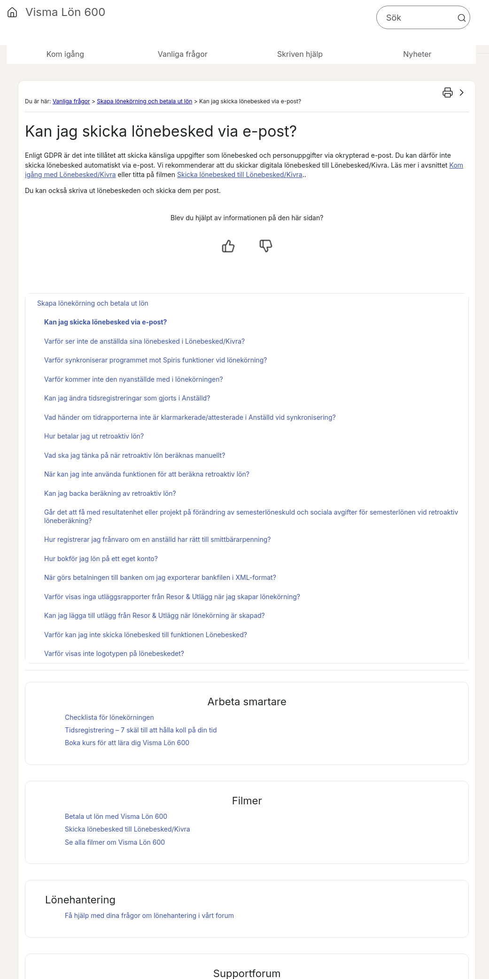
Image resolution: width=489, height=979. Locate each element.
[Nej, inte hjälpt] (266, 246)
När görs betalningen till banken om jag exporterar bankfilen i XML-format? (160, 577)
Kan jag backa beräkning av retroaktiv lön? (110, 493)
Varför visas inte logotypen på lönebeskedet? (114, 653)
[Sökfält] (423, 17)
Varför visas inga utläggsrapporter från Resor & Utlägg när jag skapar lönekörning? (172, 597)
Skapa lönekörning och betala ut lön (144, 101)
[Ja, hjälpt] (228, 246)
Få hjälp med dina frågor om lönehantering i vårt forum (149, 915)
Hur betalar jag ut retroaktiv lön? (94, 436)
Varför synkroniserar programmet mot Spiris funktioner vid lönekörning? (155, 360)
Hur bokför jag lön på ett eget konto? (101, 559)
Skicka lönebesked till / (240, 174)
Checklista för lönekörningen (109, 717)
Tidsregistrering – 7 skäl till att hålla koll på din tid (141, 730)
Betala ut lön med (116, 816)
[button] (461, 17)
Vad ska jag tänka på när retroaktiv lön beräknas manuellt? (134, 455)
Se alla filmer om (115, 842)
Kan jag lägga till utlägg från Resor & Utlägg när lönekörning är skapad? (154, 615)
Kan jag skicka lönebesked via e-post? (105, 322)
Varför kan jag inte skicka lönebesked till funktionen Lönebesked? (145, 635)
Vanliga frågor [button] (183, 54)
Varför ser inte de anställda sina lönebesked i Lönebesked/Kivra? (144, 341)
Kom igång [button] (65, 54)
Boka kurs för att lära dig (127, 743)
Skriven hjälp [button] (300, 54)
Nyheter (417, 54)
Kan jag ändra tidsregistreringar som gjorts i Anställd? (127, 398)
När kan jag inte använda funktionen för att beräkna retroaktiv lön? (146, 474)
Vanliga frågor (71, 101)
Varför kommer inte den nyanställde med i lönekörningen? (133, 379)
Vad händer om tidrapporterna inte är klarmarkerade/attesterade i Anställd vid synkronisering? (190, 417)
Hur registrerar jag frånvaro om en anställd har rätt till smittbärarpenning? (157, 539)
